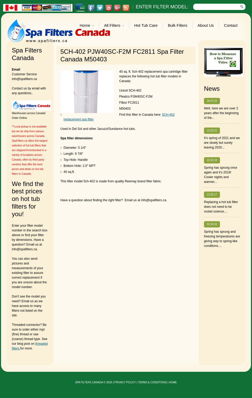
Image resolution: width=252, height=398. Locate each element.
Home (87, 26)
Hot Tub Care (146, 25)
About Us (206, 25)
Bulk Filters (177, 25)
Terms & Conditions (152, 382)
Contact (231, 25)
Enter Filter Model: (162, 6)
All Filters (114, 26)
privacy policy (125, 382)
